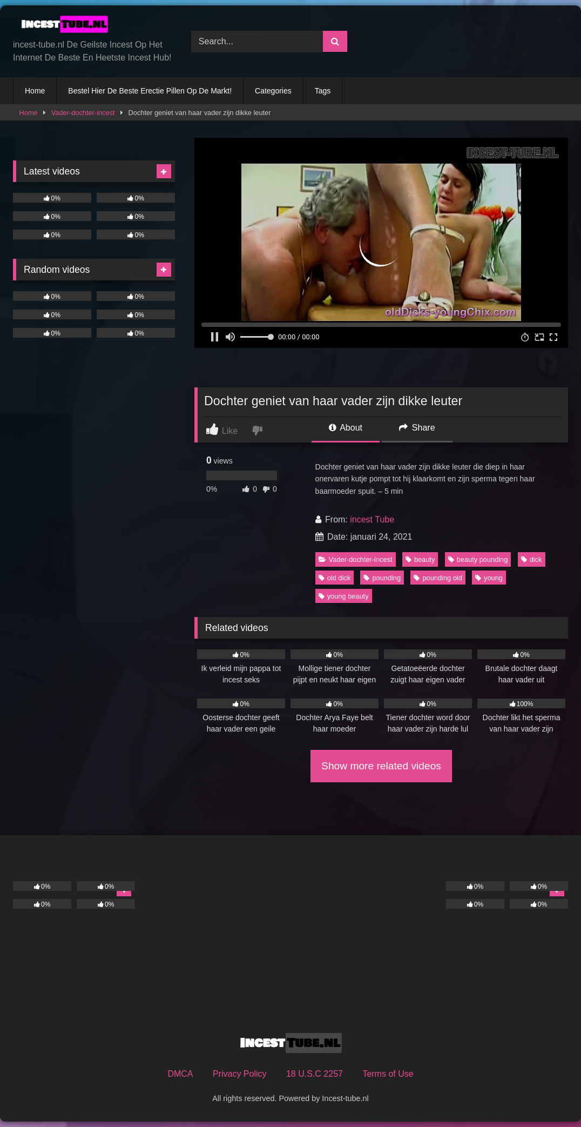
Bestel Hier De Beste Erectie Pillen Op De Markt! (150, 90)
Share (417, 427)
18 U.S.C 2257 (314, 1073)
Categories (273, 90)
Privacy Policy (240, 1073)
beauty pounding (478, 559)
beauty (420, 559)
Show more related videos (381, 766)
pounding (382, 578)
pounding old (438, 578)
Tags (323, 90)
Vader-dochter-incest (83, 113)
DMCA (180, 1073)
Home (35, 90)
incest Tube (372, 519)
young (489, 578)
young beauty (344, 596)
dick (531, 559)
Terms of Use (387, 1073)
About (345, 427)
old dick (334, 578)
